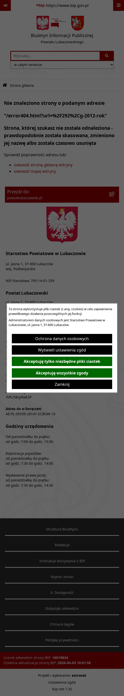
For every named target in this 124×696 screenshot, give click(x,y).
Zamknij (62, 384)
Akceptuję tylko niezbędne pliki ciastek (62, 361)
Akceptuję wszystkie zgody (62, 373)
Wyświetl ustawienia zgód (62, 350)
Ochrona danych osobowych (62, 338)
